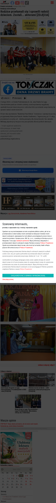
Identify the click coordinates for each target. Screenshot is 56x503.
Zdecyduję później (7, 279)
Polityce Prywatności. (26, 269)
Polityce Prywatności (46, 243)
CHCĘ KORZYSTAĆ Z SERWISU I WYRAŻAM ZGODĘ (28, 276)
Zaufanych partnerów (22, 241)
